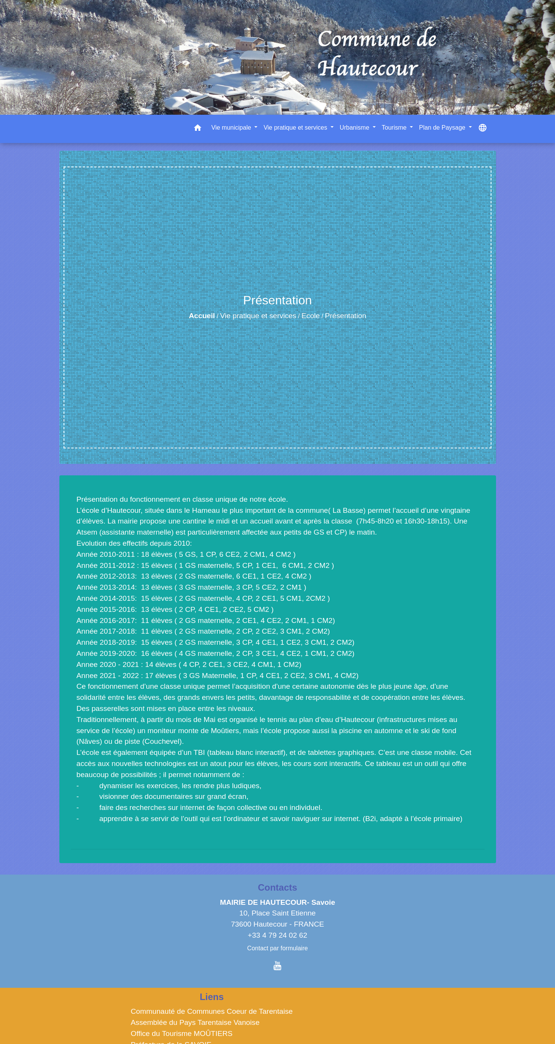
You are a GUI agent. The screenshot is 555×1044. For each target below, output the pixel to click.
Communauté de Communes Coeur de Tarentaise (212, 1011)
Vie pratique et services (258, 316)
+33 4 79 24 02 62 (277, 935)
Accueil (202, 316)
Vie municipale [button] (232, 127)
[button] (197, 129)
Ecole (310, 316)
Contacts (277, 887)
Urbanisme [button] (355, 127)
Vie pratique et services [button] (296, 127)
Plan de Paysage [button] (443, 127)
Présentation (345, 316)
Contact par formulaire (277, 948)
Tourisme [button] (395, 127)
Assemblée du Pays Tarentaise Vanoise (195, 1022)
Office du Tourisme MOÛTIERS (181, 1033)
